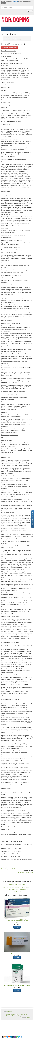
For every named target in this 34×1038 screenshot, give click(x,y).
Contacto (14, 1016)
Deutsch (11, 1)
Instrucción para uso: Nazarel (17, 886)
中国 (7, 1)
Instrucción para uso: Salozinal (25, 872)
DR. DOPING (9, 1011)
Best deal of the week (33, 519)
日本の (29, 1)
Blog (19, 1016)
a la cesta (17, 927)
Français (20, 1)
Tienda (8, 1014)
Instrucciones (14, 1014)
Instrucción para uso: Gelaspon (17, 884)
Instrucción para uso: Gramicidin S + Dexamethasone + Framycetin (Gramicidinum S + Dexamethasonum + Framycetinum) (17, 889)
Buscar (30, 12)
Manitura (29, 1017)
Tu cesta (8, 1016)
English (3, 1)
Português (4, 3)
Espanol (15, 1)
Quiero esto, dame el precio (9, 47)
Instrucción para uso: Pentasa (8, 869)
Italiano (24, 1)
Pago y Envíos (23, 1014)
